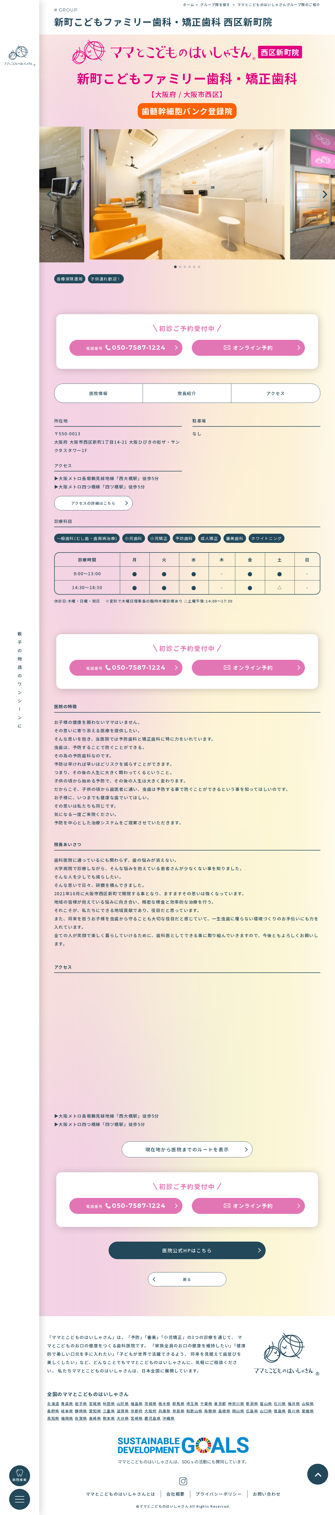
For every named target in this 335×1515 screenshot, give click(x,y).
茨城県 (150, 1403)
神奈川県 (236, 1403)
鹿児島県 (152, 1418)
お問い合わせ (267, 1494)
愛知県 (95, 1410)
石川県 (280, 1403)
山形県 (123, 1403)
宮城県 (95, 1403)
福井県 (294, 1403)
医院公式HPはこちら (187, 1250)
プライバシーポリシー (219, 1494)
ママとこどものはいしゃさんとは (120, 1494)
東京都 (220, 1403)
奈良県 (178, 1410)
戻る (187, 1279)
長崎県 (95, 1418)
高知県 (53, 1418)
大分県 (123, 1418)
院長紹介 (187, 393)
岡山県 (238, 1410)
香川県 (294, 1410)
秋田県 (109, 1403)
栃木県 (164, 1403)
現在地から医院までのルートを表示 (187, 1149)
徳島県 (280, 1410)
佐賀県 (81, 1418)
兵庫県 (164, 1410)
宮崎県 (137, 1418)
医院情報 (98, 393)
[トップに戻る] (19, 55)
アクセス (275, 393)
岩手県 (81, 1403)
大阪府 (150, 1410)
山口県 (266, 1410)
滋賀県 (123, 1410)
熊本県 (109, 1418)
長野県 (53, 1410)
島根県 (224, 1410)
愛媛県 (308, 1410)
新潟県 (252, 1403)
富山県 (266, 1403)
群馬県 (178, 1403)
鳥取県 (210, 1410)
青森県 (67, 1403)
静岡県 (81, 1410)
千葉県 (206, 1403)
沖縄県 (169, 1418)
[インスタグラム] (183, 1480)
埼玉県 (192, 1403)
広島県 (252, 1410)
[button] (324, 194)
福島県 (137, 1403)
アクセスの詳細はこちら (93, 503)
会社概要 (175, 1494)
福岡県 (67, 1418)
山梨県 (308, 1403)
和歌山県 (194, 1410)
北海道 (53, 1403)
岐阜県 (67, 1410)
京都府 (137, 1410)
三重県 (109, 1410)
